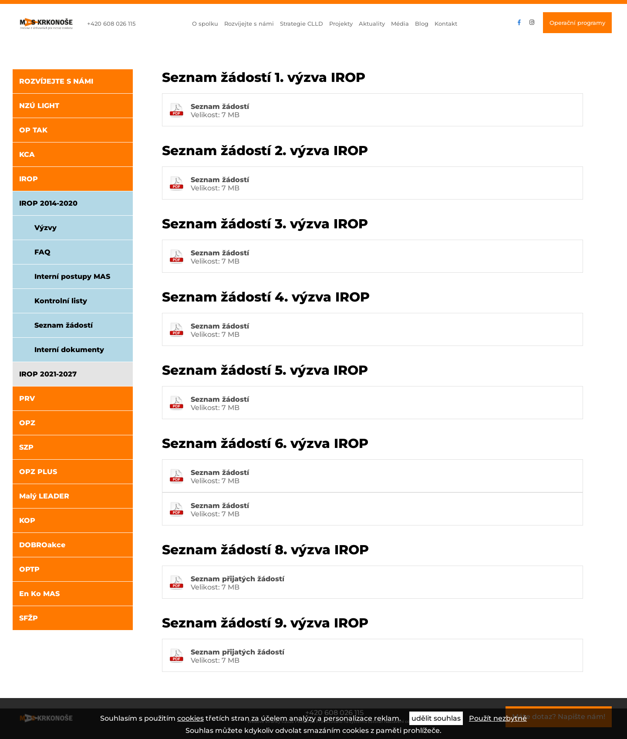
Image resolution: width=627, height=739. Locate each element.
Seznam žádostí (220, 106)
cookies (190, 718)
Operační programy (577, 22)
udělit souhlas (436, 718)
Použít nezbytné (498, 718)
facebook (519, 22)
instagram (531, 22)
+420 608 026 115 (111, 23)
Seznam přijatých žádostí (237, 579)
